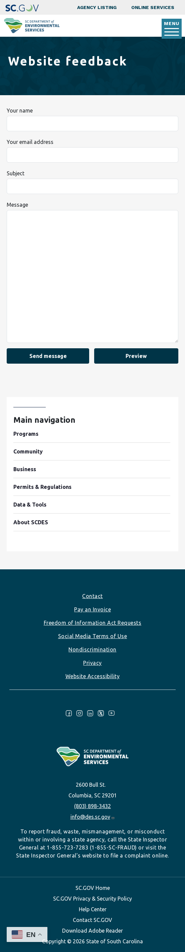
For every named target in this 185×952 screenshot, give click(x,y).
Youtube (112, 713)
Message (17, 205)
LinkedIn (90, 713)
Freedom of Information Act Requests (93, 623)
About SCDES (30, 522)
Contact (92, 596)
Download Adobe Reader (92, 931)
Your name (20, 111)
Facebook (69, 713)
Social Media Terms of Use (92, 636)
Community (28, 451)
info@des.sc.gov (92, 817)
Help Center (93, 909)
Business (24, 469)
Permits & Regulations (42, 487)
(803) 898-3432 (92, 806)
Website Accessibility (92, 676)
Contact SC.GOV (92, 920)
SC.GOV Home (92, 888)
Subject (15, 173)
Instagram (79, 713)
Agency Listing (97, 7)
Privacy (92, 663)
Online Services (152, 7)
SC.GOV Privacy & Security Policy (92, 899)
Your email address (30, 142)
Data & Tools (29, 505)
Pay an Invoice (92, 609)
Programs (25, 434)
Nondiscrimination (92, 649)
